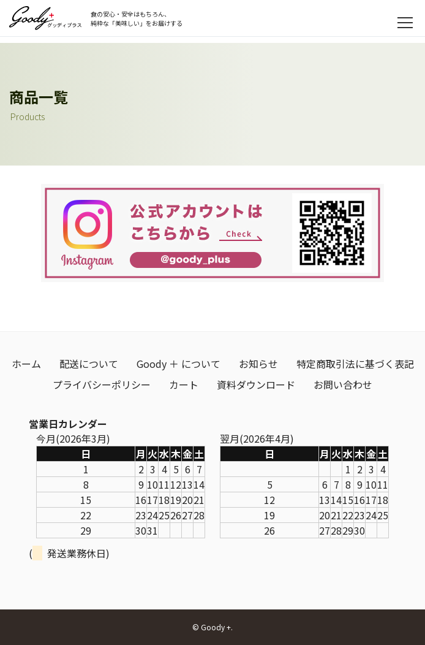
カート (183, 384)
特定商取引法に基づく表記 (355, 363)
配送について (88, 363)
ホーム (26, 363)
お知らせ (258, 363)
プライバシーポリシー (102, 384)
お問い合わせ (343, 384)
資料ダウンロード (256, 384)
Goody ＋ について (178, 363)
